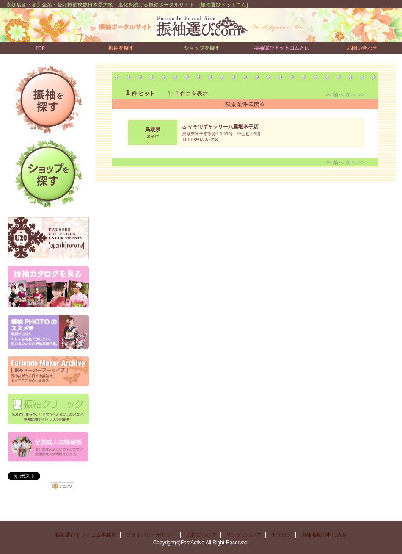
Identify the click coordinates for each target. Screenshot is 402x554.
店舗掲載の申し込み (324, 535)
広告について (201, 535)
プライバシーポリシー (151, 535)
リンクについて (244, 535)
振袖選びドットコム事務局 (85, 535)
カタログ (281, 535)
